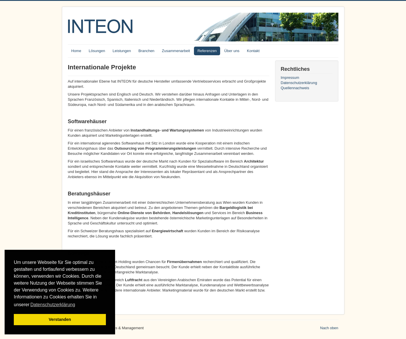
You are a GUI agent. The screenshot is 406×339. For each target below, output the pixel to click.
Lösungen (97, 51)
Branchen (146, 51)
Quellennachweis (295, 88)
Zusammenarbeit (176, 51)
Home (76, 51)
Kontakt (253, 51)
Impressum (290, 77)
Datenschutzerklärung (299, 83)
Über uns (231, 51)
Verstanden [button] (60, 319)
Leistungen (122, 51)
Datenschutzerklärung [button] (52, 304)
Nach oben (329, 328)
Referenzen (207, 51)
